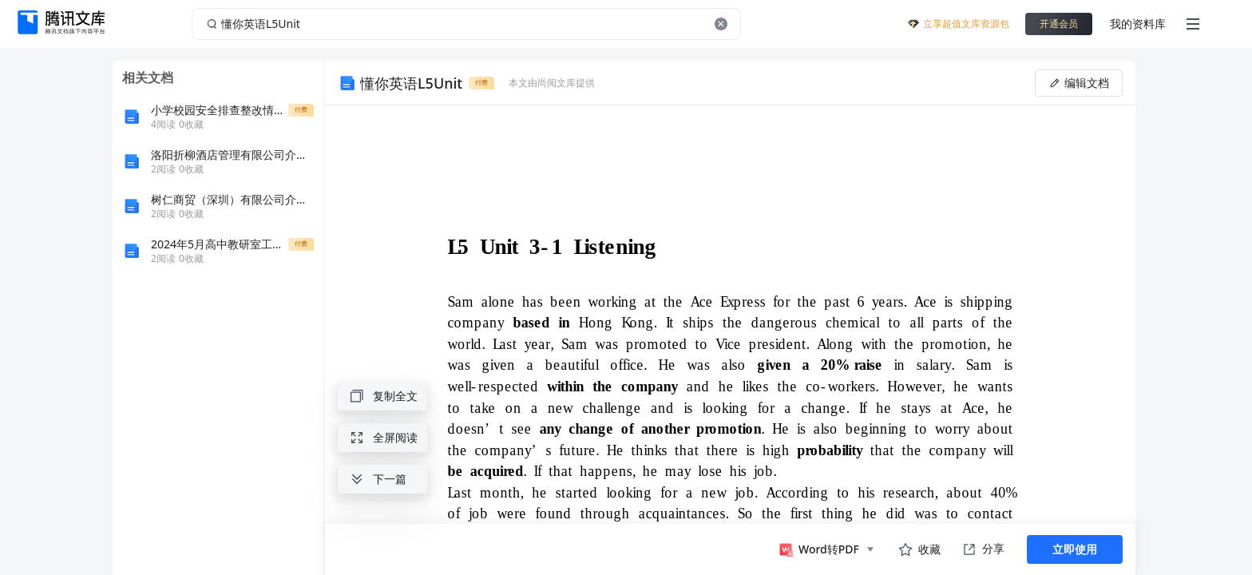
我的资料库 (1138, 23)
